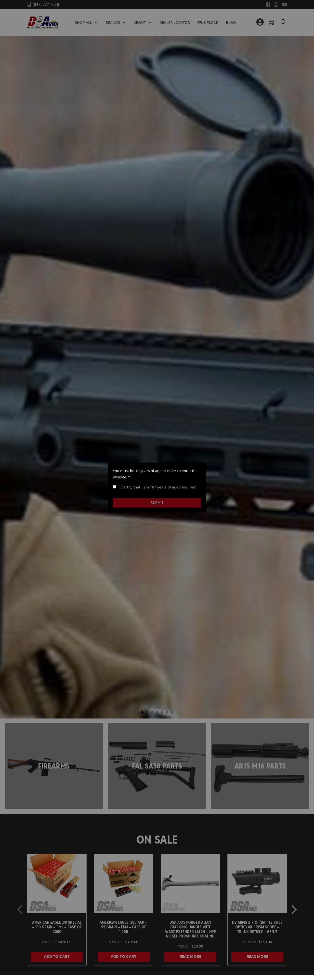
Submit (157, 502)
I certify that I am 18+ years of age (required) (154, 487)
